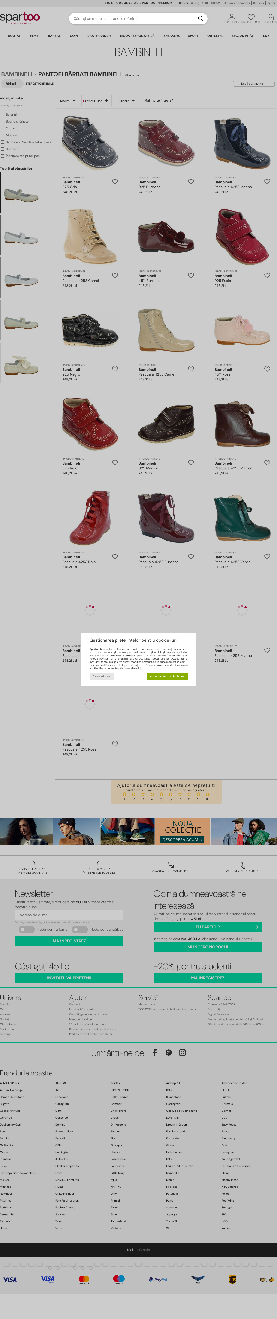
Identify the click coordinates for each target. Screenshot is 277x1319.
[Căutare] (200, 18)
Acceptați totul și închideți (167, 676)
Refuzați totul (102, 676)
